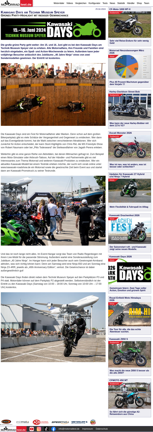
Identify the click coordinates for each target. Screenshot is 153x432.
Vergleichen (80, 3)
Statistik (121, 3)
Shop (139, 3)
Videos (69, 3)
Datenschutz (102, 429)
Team (146, 3)
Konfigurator (94, 3)
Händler (130, 3)
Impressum (87, 429)
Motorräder (59, 3)
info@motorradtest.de (69, 429)
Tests (104, 3)
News (112, 3)
